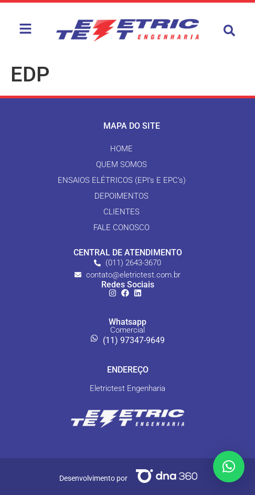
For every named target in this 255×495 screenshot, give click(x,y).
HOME (121, 148)
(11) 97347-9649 (134, 340)
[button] (229, 30)
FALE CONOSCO (121, 227)
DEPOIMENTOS (121, 196)
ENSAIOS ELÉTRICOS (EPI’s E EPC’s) (122, 180)
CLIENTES (121, 211)
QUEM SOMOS (121, 164)
